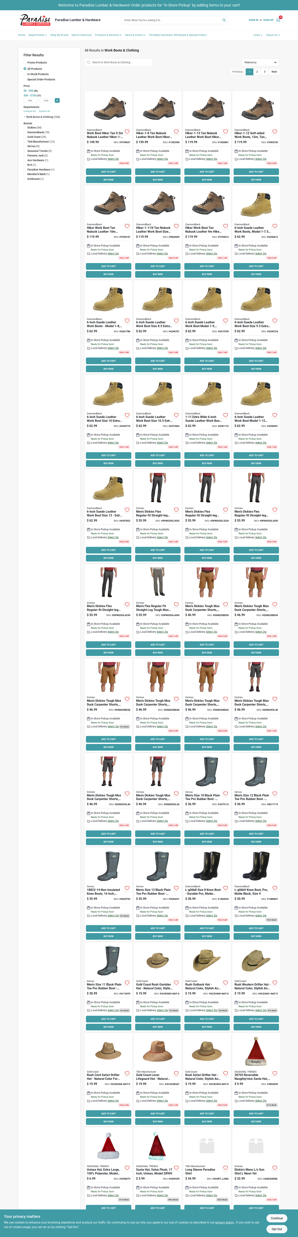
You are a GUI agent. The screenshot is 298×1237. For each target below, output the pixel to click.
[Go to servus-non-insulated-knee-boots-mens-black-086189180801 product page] (108, 894)
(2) (37, 155)
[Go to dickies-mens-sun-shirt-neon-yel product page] (256, 1174)
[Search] (224, 20)
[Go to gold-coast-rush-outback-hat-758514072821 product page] (207, 987)
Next (274, 71)
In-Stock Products (38, 74)
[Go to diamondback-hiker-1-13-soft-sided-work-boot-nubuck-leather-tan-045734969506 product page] (207, 138)
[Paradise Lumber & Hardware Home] (35, 20)
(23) (36, 136)
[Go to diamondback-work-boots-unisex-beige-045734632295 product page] (108, 327)
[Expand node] (25, 116)
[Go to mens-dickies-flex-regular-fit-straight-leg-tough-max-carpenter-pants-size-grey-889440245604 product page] (158, 516)
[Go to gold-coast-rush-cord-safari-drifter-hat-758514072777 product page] (108, 1079)
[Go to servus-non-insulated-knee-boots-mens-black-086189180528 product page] (207, 800)
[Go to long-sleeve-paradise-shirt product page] (207, 1174)
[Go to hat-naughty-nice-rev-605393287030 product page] (256, 1079)
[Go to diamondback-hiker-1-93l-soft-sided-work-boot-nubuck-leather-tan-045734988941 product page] (207, 232)
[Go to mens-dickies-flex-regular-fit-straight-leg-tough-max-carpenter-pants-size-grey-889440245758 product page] (108, 610)
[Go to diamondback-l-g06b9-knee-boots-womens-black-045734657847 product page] (256, 894)
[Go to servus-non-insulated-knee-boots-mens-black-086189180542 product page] (256, 800)
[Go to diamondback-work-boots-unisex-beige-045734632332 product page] (108, 421)
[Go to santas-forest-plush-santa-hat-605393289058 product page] (158, 1174)
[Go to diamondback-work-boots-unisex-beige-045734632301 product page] (158, 327)
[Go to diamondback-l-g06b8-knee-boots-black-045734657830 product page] (207, 894)
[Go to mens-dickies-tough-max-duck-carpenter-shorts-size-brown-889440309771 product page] (158, 705)
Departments (36, 34)
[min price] (30, 100)
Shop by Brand (59, 34)
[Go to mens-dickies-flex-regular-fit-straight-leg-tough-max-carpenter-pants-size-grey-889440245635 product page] (207, 516)
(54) (34, 127)
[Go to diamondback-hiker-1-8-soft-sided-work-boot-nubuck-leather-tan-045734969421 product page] (158, 138)
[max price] (46, 100)
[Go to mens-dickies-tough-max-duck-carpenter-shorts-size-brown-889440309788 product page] (207, 705)
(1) (37, 160)
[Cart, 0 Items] (278, 20)
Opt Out (277, 1229)
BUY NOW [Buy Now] (109, 179)
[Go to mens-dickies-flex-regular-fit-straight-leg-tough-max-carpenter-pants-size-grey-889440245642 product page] (256, 516)
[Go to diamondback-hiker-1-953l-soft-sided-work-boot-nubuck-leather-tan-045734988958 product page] (108, 138)
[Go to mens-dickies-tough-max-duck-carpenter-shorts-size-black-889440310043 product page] (108, 800)
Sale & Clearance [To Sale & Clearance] (81, 34)
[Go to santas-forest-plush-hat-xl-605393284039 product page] (108, 1174)
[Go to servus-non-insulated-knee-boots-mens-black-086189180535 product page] (108, 987)
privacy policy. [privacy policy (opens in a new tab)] (224, 1222)
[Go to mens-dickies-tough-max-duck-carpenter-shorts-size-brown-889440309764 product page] (108, 705)
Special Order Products (41, 79)
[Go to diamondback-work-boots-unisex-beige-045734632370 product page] (108, 516)
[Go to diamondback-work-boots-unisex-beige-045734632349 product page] (158, 421)
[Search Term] (174, 20)
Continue (277, 1218)
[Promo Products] (25, 62)
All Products (34, 69)
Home (21, 34)
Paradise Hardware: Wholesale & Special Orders (178, 34)
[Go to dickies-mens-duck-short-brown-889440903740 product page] (256, 610)
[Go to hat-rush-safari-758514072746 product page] (207, 1079)
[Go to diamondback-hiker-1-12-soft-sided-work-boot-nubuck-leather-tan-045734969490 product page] (256, 138)
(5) (33, 146)
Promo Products (37, 62)
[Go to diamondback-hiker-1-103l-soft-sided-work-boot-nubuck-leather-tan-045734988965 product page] (108, 232)
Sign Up (268, 19)
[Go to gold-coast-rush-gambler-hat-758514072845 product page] (158, 987)
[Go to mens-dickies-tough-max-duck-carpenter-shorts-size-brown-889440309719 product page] (207, 610)
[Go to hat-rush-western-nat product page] (256, 987)
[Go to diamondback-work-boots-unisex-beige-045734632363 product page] (256, 421)
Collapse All (30, 111)
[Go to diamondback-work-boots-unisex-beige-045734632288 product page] (256, 232)
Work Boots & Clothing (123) (43, 116)
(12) (41, 141)
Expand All (44, 111)
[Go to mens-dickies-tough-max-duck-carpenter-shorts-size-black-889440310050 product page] (158, 800)
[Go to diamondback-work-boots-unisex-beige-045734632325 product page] (256, 327)
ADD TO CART (108, 171)
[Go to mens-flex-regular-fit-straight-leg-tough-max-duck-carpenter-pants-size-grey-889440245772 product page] (158, 610)
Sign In (253, 19)
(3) (39, 150)
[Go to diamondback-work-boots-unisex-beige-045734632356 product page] (207, 421)
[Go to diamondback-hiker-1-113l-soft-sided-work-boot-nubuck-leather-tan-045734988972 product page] (158, 232)
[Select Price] (57, 100)
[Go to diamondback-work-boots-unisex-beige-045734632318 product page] (207, 327)
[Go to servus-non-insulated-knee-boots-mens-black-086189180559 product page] (158, 894)
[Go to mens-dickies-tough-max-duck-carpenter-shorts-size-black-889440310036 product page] (256, 705)
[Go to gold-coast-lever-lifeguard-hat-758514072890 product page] (158, 1079)
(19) (38, 132)
